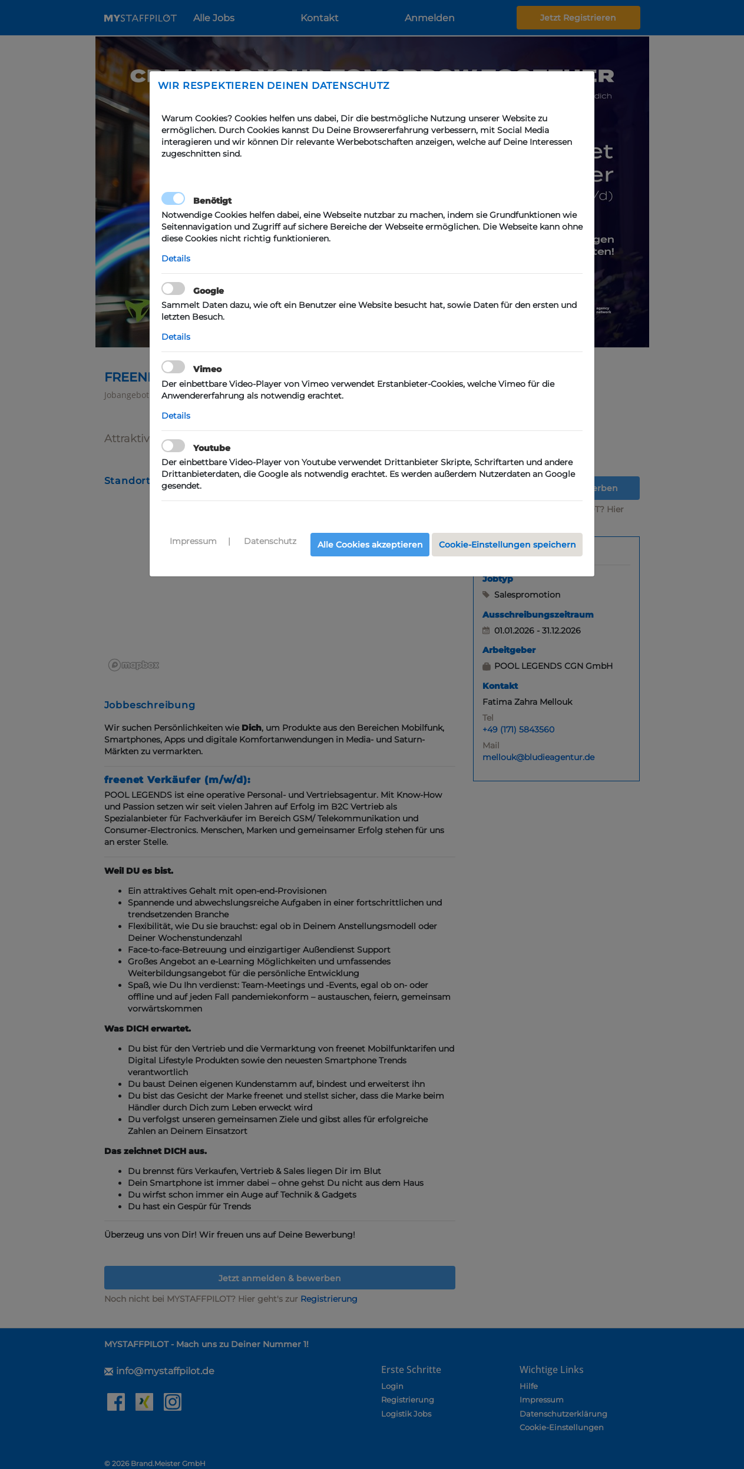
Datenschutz (270, 541)
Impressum (193, 541)
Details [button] (175, 258)
